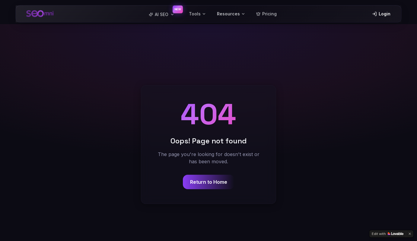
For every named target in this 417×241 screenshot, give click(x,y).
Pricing (266, 11)
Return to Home (208, 182)
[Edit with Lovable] (387, 233)
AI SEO (161, 12)
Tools (197, 11)
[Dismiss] (409, 233)
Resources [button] (231, 11)
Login (381, 11)
